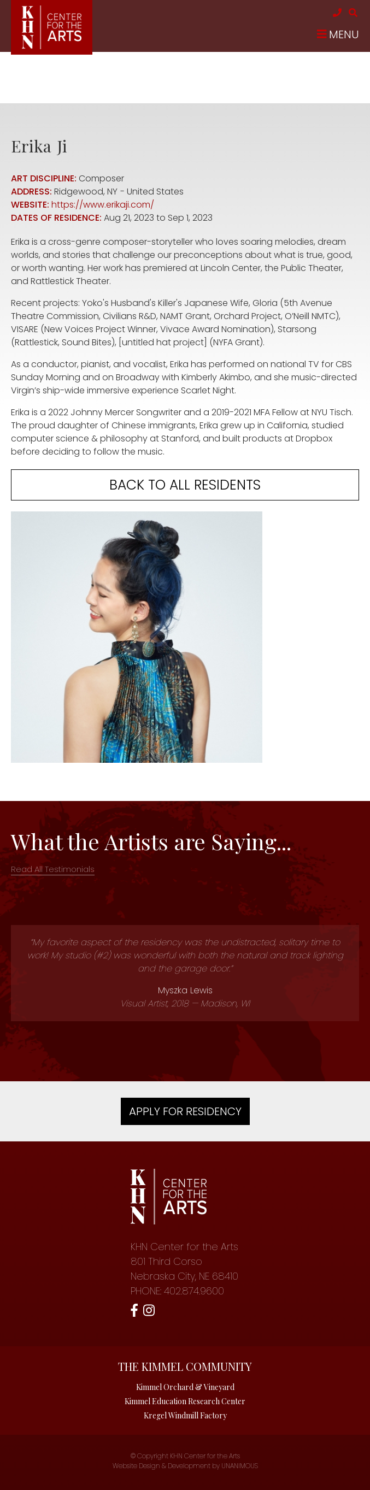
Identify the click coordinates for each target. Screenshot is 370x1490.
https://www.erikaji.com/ (102, 204)
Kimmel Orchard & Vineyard (185, 1387)
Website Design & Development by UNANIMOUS (185, 1465)
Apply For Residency (185, 1111)
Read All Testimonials (53, 869)
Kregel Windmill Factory (185, 1415)
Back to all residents (185, 484)
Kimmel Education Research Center (185, 1401)
